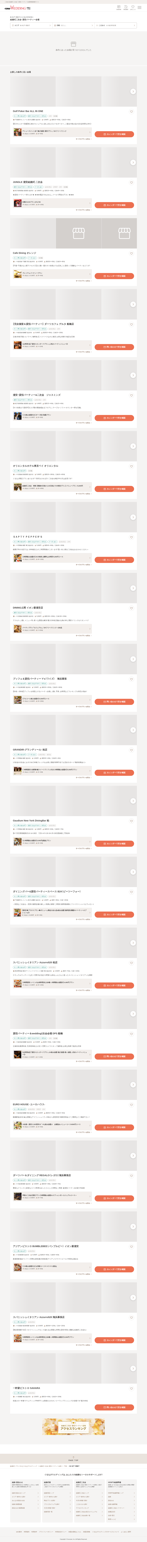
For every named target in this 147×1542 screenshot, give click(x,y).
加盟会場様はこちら (74, 1532)
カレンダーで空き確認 (114, 134)
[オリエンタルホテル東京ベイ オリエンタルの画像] (73, 446)
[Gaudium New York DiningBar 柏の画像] (73, 801)
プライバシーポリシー (46, 1532)
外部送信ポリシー (60, 1532)
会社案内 (19, 1532)
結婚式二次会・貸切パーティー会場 (50, 1466)
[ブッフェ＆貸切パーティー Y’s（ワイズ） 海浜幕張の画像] (73, 659)
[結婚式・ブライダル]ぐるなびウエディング (23, 1466)
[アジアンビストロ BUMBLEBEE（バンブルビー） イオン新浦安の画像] (73, 1226)
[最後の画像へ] (133, 91)
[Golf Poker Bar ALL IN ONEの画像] (73, 91)
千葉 (65, 1466)
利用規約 (26, 1532)
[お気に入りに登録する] (131, 111)
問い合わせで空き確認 (114, 347)
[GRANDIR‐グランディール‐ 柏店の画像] (73, 730)
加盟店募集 (86, 1532)
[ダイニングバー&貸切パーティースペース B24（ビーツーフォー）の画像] (73, 872)
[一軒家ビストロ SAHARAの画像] (73, 1368)
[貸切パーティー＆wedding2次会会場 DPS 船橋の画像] (73, 1014)
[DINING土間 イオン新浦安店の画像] (73, 588)
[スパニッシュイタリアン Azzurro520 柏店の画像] (73, 943)
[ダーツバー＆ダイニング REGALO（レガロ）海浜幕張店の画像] (73, 1155)
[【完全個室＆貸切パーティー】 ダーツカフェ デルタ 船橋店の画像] (73, 304)
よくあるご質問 (126, 1532)
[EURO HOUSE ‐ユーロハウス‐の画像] (73, 1085)
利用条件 (34, 1532)
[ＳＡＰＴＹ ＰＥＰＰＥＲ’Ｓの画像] (73, 517)
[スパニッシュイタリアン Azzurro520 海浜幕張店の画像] (73, 1297)
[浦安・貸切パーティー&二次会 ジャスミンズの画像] (73, 375)
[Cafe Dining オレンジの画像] (73, 233)
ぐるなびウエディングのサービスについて (105, 1532)
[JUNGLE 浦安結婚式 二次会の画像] (73, 162)
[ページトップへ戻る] (73, 1459)
